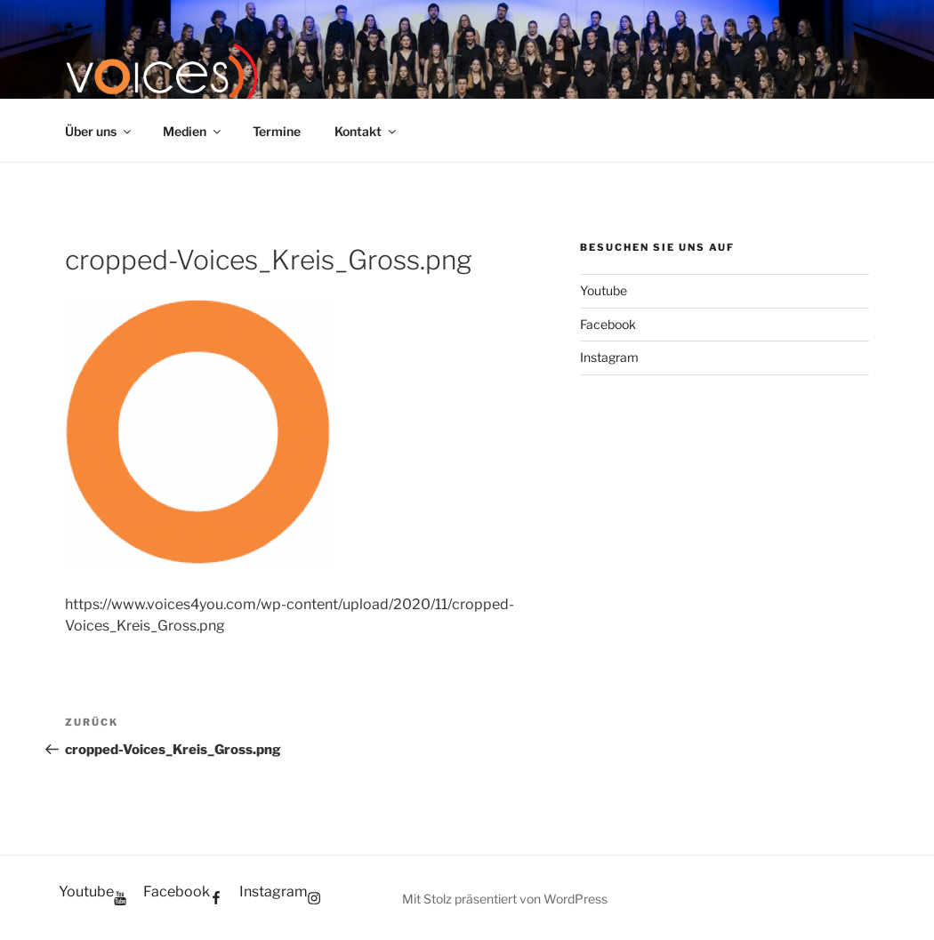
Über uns (99, 131)
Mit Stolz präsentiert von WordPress (505, 898)
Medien (193, 131)
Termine (277, 131)
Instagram (609, 357)
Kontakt (366, 131)
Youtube (603, 290)
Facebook (608, 324)
